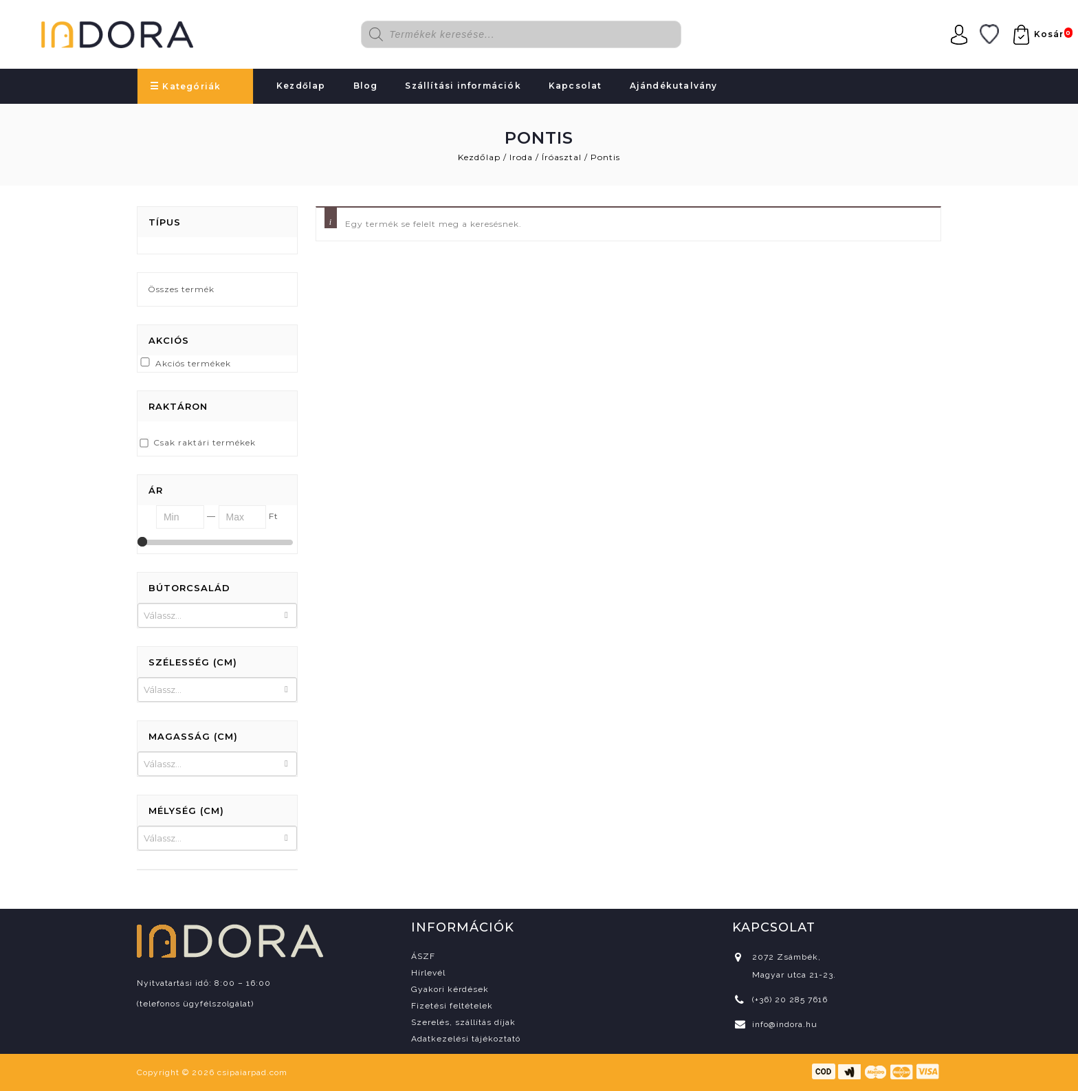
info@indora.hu (784, 1024)
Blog (365, 85)
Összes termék (181, 289)
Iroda (521, 157)
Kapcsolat (575, 85)
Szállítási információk (462, 85)
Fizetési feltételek (452, 1006)
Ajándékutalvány (674, 85)
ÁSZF (423, 956)
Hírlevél (428, 973)
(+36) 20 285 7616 (790, 999)
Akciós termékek (193, 363)
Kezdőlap (301, 85)
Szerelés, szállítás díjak (463, 1022)
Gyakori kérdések (450, 989)
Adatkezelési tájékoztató (465, 1039)
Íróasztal (562, 157)
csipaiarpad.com (252, 1072)
